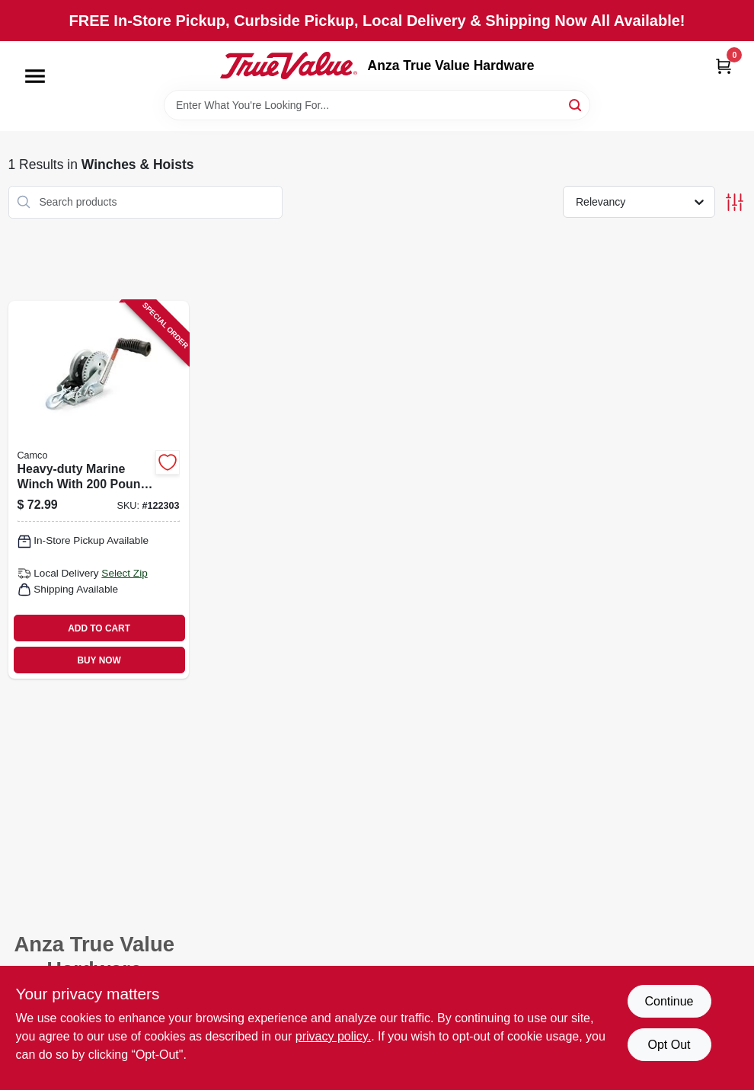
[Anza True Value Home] (288, 65)
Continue (668, 1001)
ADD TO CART (99, 628)
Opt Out (668, 1044)
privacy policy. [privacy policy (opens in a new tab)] (333, 1036)
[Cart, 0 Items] (723, 66)
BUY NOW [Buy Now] (98, 660)
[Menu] (35, 76)
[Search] (576, 104)
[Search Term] (377, 105)
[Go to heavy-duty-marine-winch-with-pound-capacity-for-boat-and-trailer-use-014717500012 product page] (98, 490)
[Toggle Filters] (734, 202)
